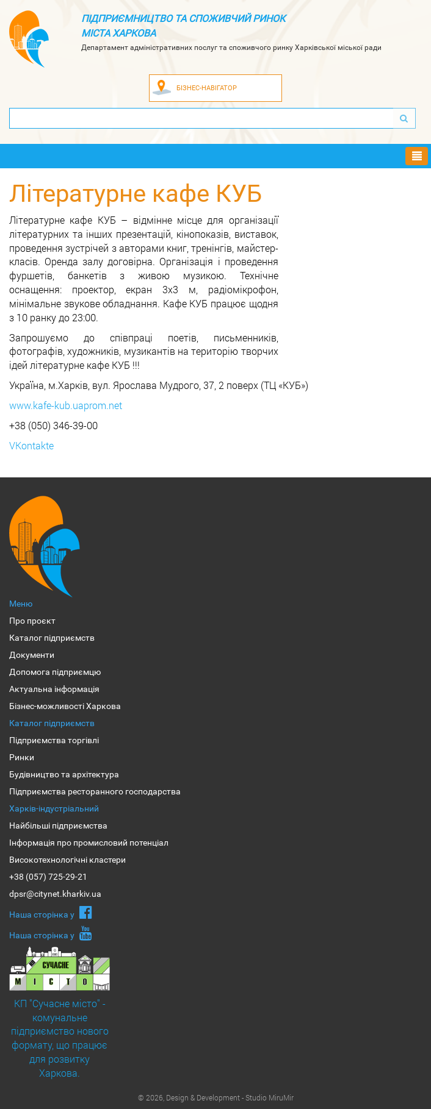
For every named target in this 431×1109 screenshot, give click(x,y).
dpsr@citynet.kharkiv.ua (55, 894)
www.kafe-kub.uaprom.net (65, 405)
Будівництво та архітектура (64, 774)
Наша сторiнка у (50, 912)
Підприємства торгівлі (54, 740)
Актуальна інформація (54, 689)
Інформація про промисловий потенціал (88, 842)
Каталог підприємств (52, 638)
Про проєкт (32, 621)
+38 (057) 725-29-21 (48, 877)
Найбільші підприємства (58, 825)
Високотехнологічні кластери (67, 860)
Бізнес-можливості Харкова (65, 706)
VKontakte (31, 445)
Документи (31, 655)
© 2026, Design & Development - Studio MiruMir (216, 1097)
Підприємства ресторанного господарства (95, 791)
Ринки (21, 757)
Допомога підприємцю (55, 672)
